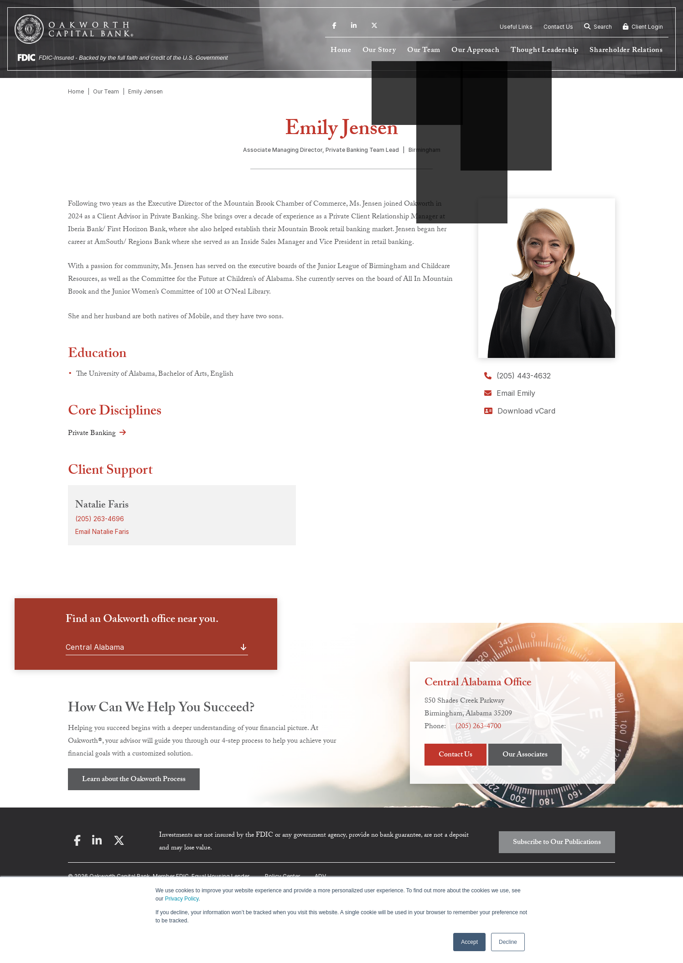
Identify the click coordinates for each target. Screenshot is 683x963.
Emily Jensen (145, 91)
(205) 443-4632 (517, 375)
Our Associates (525, 755)
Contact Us (558, 26)
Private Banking (92, 434)
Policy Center (282, 876)
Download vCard (519, 410)
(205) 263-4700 (478, 727)
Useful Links (516, 26)
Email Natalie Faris (102, 531)
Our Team (423, 51)
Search (598, 26)
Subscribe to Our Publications (557, 843)
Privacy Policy (182, 899)
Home (341, 51)
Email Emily (509, 393)
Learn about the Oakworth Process (134, 780)
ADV (320, 876)
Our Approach (475, 51)
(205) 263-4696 (99, 519)
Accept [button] (469, 942)
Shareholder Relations (626, 51)
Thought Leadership (545, 51)
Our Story (379, 51)
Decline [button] (508, 942)
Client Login (643, 26)
